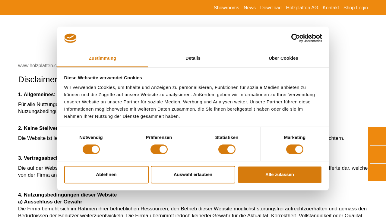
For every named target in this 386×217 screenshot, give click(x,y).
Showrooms (226, 7)
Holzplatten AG (302, 7)
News (250, 7)
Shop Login (355, 7)
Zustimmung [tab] (102, 58)
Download (271, 7)
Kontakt (331, 7)
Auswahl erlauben (193, 174)
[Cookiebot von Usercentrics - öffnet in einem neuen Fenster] (295, 38)
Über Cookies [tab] (283, 58)
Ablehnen (106, 174)
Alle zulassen (279, 174)
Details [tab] (193, 58)
